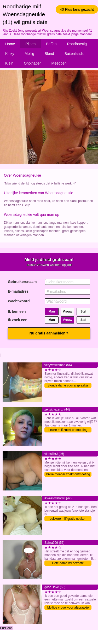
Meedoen (59, 63)
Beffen (51, 44)
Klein (9, 63)
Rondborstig (77, 44)
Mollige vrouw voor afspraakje (68, 607)
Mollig (29, 53)
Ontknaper (32, 63)
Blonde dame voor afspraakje (68, 385)
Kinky (9, 53)
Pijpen (30, 44)
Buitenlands (74, 53)
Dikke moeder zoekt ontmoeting (68, 474)
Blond (49, 53)
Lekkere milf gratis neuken (68, 519)
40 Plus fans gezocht (77, 9)
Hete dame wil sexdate (68, 563)
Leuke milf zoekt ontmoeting (67, 430)
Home (10, 44)
